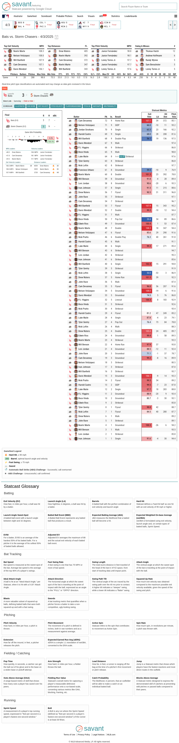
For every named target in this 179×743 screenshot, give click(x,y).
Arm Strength (54, 661)
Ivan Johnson (84, 188)
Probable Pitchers (64, 16)
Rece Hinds (83, 152)
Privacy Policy (84, 734)
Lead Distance (99, 661)
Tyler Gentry (83, 161)
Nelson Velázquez (21, 55)
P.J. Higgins (83, 147)
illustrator (18, 16)
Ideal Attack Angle (12, 579)
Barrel (14, 459)
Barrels (95, 501)
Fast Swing (14, 462)
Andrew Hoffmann (154, 55)
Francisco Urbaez (86, 170)
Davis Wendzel (20, 69)
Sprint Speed (10, 708)
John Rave (83, 196)
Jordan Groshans (86, 129)
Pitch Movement (55, 623)
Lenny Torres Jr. (108, 60)
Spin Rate (141, 623)
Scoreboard (46, 16)
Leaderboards (130, 16)
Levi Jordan (83, 183)
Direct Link (7, 101)
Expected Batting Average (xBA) (107, 515)
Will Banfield (19, 60)
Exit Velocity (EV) (12, 501)
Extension (8, 640)
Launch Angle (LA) (57, 501)
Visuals (91, 16)
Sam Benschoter (153, 64)
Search (80, 16)
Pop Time (8, 661)
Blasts (7, 598)
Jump (139, 661)
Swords (51, 598)
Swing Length (98, 562)
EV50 (6, 535)
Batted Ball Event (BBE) (59, 515)
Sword (12, 466)
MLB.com (111, 734)
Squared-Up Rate (144, 579)
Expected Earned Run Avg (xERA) (64, 640)
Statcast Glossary (21, 486)
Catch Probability (100, 678)
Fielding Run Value (57, 678)
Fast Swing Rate (55, 562)
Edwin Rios (83, 223)
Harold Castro (84, 134)
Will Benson (83, 179)
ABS (103, 16)
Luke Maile (83, 156)
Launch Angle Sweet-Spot (16, 515)
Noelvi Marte (19, 51)
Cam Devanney (20, 64)
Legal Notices (99, 734)
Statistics (115, 16)
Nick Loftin (83, 165)
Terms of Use (70, 734)
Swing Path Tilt (99, 579)
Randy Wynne (152, 60)
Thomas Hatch (152, 51)
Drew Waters (64, 51)
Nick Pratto (83, 237)
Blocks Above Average (147, 678)
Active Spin (97, 623)
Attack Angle (142, 562)
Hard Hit (13, 455)
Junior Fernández (109, 51)
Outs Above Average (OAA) (17, 678)
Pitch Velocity (10, 623)
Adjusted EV (54, 535)
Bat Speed (8, 562)
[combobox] (148, 6)
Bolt (50, 708)
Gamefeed (31, 16)
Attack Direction (55, 579)
